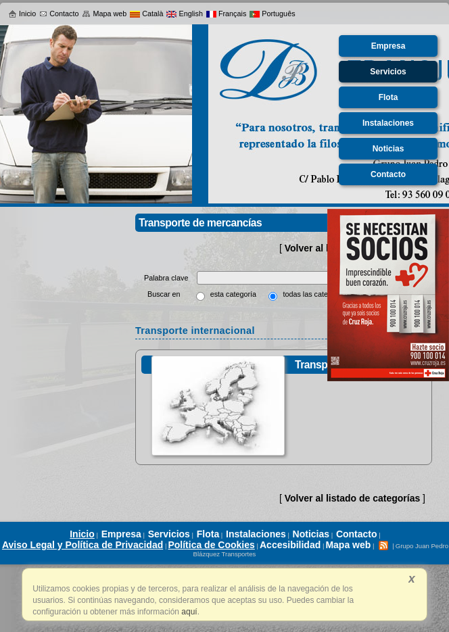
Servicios (169, 534)
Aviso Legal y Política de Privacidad (82, 544)
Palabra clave (167, 278)
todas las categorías (315, 294)
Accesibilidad (290, 544)
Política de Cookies (211, 544)
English (184, 13)
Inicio (22, 13)
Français (226, 13)
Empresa (121, 534)
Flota (208, 534)
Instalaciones (256, 534)
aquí (188, 611)
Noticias (311, 534)
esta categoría (233, 294)
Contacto (58, 13)
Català (146, 13)
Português (272, 13)
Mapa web (104, 13)
